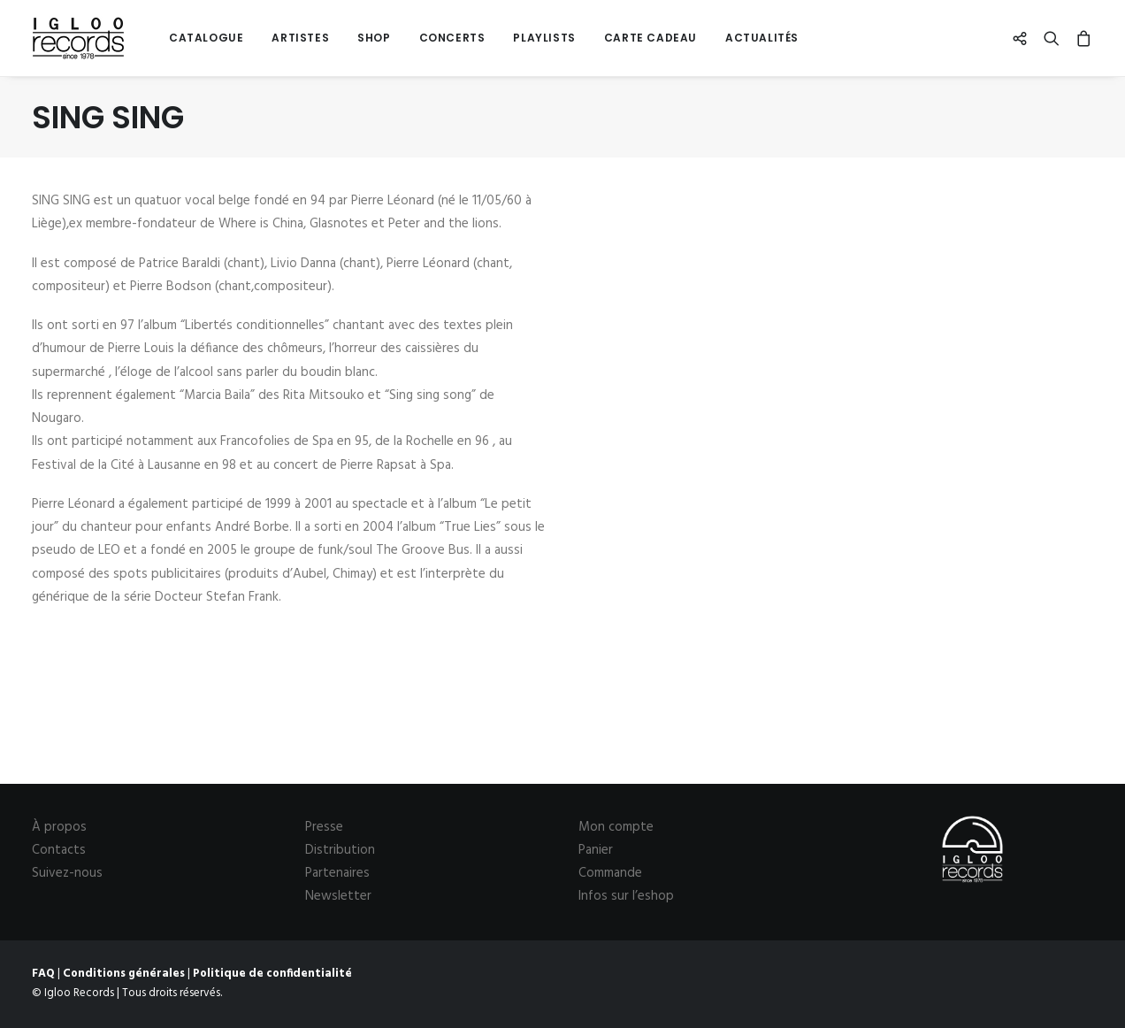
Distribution (340, 850)
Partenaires (337, 873)
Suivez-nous (67, 873)
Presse (324, 827)
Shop (373, 37)
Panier (595, 850)
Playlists (544, 37)
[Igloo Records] (78, 38)
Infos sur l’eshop (626, 896)
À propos (59, 827)
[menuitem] (206, 38)
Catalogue (206, 37)
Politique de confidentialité (272, 973)
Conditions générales (124, 973)
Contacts (59, 850)
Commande (610, 873)
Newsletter (338, 896)
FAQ (43, 973)
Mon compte (616, 827)
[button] (1024, 38)
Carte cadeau (650, 37)
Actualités (762, 37)
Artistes (300, 37)
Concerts (452, 37)
